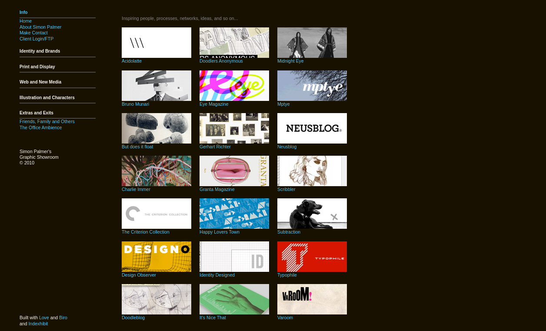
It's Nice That (213, 317)
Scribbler (286, 189)
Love (44, 317)
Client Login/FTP (36, 38)
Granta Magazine (217, 189)
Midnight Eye (290, 61)
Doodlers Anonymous (221, 61)
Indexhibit (38, 323)
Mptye (283, 104)
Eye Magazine (214, 104)
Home (26, 20)
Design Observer (139, 275)
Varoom (285, 317)
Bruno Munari (135, 104)
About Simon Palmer (40, 27)
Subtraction (288, 231)
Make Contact (34, 32)
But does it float (137, 146)
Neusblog (286, 146)
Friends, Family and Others (47, 121)
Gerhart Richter (215, 146)
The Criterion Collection (146, 231)
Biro (63, 317)
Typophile (287, 275)
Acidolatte (132, 61)
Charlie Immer (136, 189)
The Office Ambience (41, 127)
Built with (29, 317)
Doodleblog (133, 317)
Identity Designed (217, 275)
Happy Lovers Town (220, 231)
